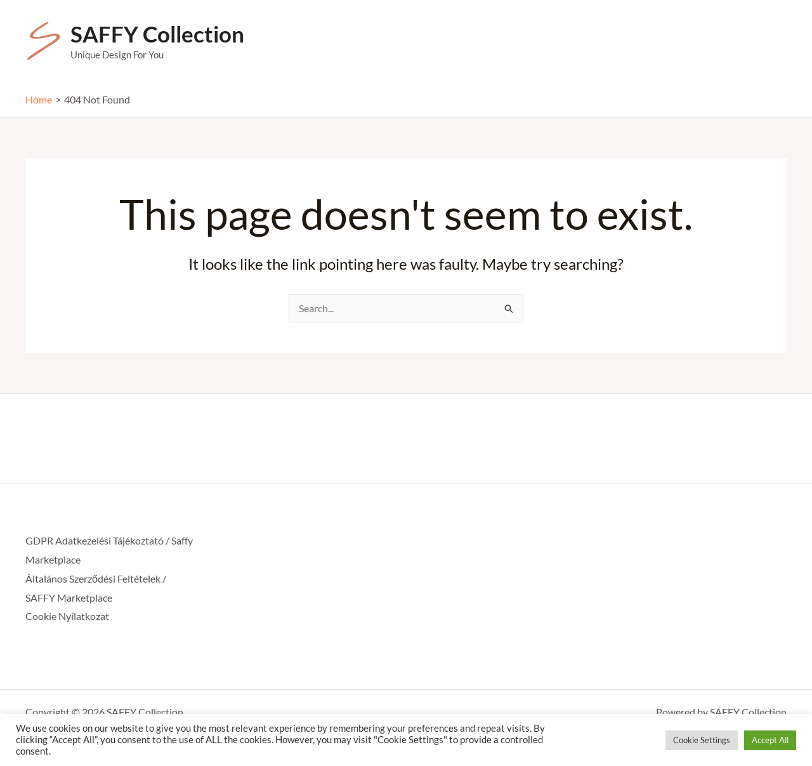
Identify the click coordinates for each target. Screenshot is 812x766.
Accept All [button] (770, 740)
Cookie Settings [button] (701, 740)
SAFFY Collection (157, 33)
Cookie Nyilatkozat (67, 616)
